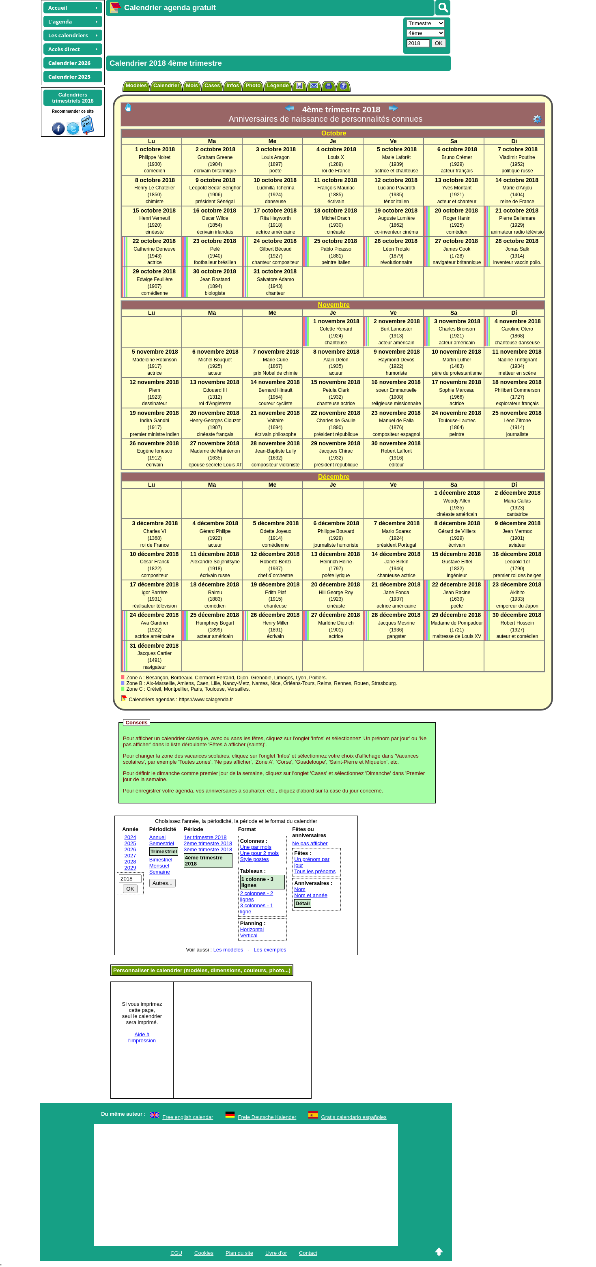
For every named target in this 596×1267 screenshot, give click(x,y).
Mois (192, 85)
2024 (130, 837)
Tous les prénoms (315, 871)
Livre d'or (276, 1253)
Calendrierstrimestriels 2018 (73, 98)
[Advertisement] (253, 35)
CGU (176, 1253)
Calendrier (166, 85)
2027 (130, 856)
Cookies (203, 1253)
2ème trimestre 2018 (208, 843)
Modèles (136, 85)
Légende (277, 85)
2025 (130, 843)
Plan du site (239, 1253)
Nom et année (310, 895)
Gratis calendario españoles (354, 1117)
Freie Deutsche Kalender (267, 1117)
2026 (130, 849)
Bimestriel (160, 860)
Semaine (159, 872)
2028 (130, 862)
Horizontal (252, 929)
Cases (212, 85)
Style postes (254, 859)
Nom (299, 889)
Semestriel (161, 843)
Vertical (249, 935)
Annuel (157, 837)
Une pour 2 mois (259, 853)
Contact (308, 1253)
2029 (130, 868)
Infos (232, 85)
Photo (252, 85)
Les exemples (270, 950)
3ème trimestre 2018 (208, 849)
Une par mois (255, 847)
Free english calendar (187, 1117)
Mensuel (159, 866)
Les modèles (228, 950)
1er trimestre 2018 (205, 837)
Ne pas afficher (309, 843)
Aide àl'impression (142, 1037)
